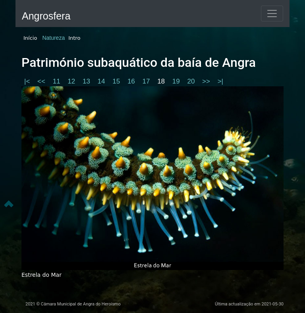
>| (220, 81)
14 (102, 81)
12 (72, 81)
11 (57, 81)
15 (117, 81)
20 (192, 81)
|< (28, 81)
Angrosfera (46, 15)
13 (87, 81)
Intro (74, 38)
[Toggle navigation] (272, 13)
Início (30, 38)
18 (162, 81)
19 (177, 81)
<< (42, 81)
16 (132, 81)
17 (147, 81)
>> (207, 81)
